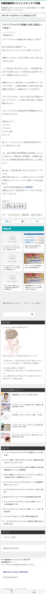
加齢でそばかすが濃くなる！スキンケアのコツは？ (33, 247)
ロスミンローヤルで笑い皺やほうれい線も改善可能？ (33, 266)
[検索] (18, 314)
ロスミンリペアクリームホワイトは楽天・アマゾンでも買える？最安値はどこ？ (11, 267)
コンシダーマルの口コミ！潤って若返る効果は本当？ (21, 516)
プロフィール (17, 378)
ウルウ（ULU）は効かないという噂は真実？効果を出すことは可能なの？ (11, 287)
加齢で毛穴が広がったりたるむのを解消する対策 (13, 303)
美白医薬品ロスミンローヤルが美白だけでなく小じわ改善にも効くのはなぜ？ (33, 287)
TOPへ (34, 591)
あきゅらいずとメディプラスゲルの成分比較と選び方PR (22, 497)
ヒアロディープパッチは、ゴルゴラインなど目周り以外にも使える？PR (27, 425)
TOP (16, 559)
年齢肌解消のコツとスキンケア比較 (20, 3)
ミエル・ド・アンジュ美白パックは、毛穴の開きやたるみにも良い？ (34, 303)
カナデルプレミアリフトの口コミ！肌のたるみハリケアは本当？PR (27, 436)
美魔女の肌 (25, 215)
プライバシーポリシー (10, 577)
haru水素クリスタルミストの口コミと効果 (27, 415)
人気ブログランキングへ (11, 548)
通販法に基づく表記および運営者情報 (15, 572)
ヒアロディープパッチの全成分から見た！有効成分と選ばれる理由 (27, 405)
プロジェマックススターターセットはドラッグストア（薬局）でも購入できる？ (11, 247)
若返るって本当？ (36, 215)
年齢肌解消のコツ (8, 35)
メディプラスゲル (14, 215)
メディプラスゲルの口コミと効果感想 (18, 187)
